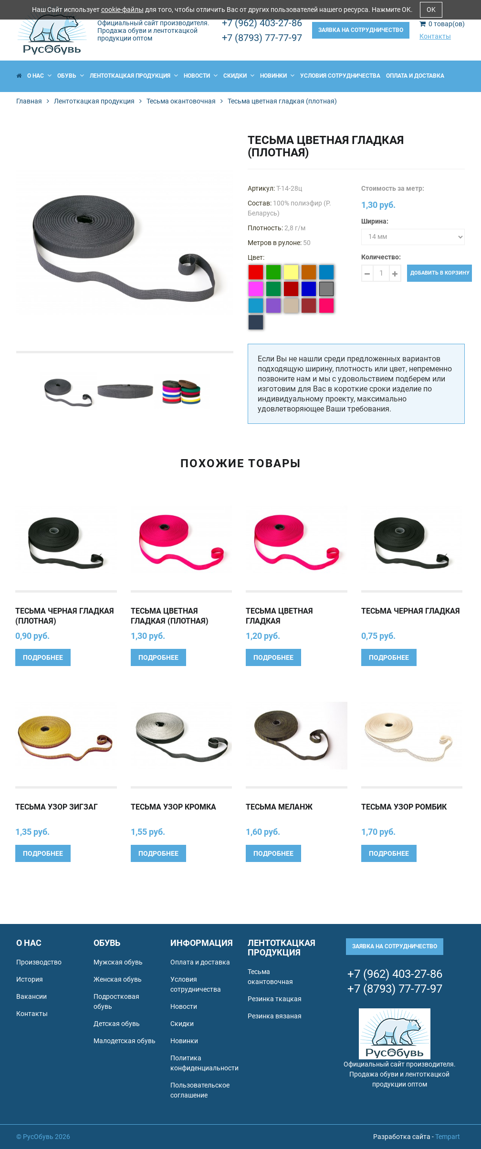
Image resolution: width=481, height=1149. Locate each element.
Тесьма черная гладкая (410, 611)
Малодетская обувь (125, 1041)
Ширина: (374, 221)
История (29, 979)
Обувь (70, 75)
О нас (39, 75)
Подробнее (43, 657)
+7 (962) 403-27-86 (262, 23)
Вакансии (31, 996)
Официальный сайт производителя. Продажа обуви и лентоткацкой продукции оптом (153, 30)
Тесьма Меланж (279, 806)
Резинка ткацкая (275, 999)
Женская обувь (118, 979)
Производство (39, 962)
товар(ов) (442, 24)
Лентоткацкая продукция (134, 75)
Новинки (277, 75)
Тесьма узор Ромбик (404, 806)
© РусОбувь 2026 (43, 1136)
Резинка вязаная (275, 1016)
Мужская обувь (118, 962)
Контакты (435, 36)
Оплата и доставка (415, 75)
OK (431, 9)
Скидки (238, 75)
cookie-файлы (122, 9)
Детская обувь (117, 1023)
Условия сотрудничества (340, 75)
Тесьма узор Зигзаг (56, 806)
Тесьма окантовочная (181, 101)
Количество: (381, 257)
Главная (29, 101)
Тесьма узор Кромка (173, 806)
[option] (124, 242)
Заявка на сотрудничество (360, 30)
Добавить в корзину (440, 273)
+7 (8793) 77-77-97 (262, 37)
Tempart (447, 1136)
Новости (201, 75)
